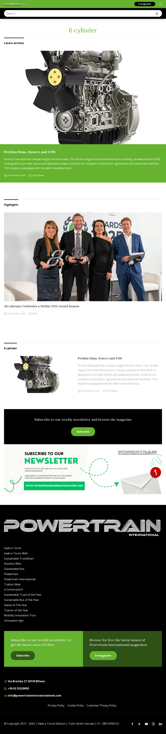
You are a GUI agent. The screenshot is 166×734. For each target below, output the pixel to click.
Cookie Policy (75, 705)
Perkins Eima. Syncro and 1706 (29, 152)
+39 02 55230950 (16, 688)
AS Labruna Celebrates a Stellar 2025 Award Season (41, 306)
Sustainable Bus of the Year (21, 600)
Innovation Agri (14, 620)
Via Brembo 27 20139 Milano (24, 681)
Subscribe (83, 431)
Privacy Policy (56, 705)
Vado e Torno (12, 548)
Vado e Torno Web (16, 553)
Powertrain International (19, 579)
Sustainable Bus (14, 569)
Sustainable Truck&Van (19, 558)
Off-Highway (38, 175)
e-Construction (13, 589)
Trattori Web (12, 584)
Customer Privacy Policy (101, 705)
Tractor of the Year (16, 610)
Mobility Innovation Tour (20, 615)
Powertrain (11, 574)
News (34, 313)
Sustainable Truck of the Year (23, 595)
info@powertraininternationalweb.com (32, 695)
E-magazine (144, 4)
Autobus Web (12, 563)
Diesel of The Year (15, 605)
